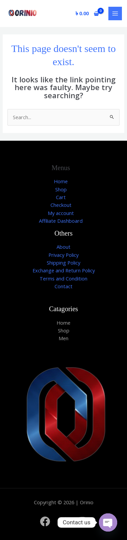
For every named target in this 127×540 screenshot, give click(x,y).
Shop (61, 189)
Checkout (60, 204)
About (63, 246)
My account (61, 213)
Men (63, 338)
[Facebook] (45, 521)
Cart (61, 197)
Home (61, 181)
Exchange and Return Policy (64, 270)
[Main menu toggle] (115, 13)
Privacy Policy (63, 254)
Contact (63, 286)
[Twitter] (64, 521)
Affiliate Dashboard (61, 220)
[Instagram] (82, 521)
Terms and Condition (63, 278)
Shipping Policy (63, 262)
